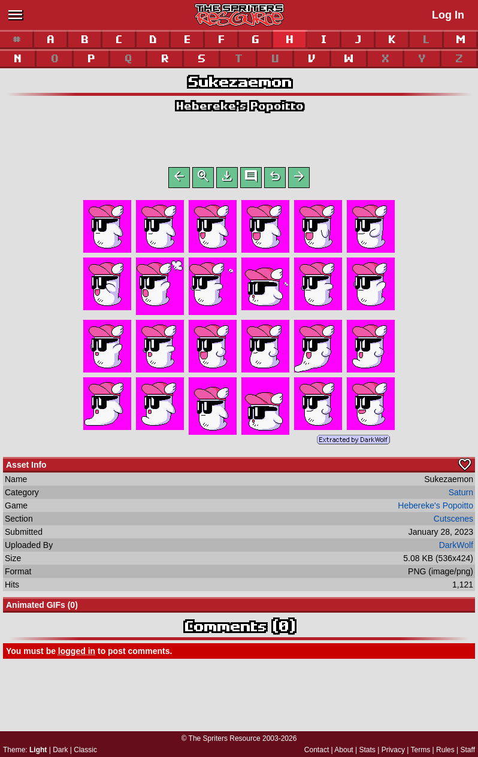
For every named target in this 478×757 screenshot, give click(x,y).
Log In (448, 15)
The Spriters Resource (225, 738)
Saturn (461, 494)
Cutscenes (453, 521)
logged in (76, 653)
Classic (85, 750)
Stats (367, 750)
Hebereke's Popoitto (239, 105)
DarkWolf (456, 547)
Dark (60, 750)
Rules (445, 750)
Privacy (393, 750)
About (343, 750)
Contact (316, 750)
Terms (421, 750)
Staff (468, 750)
